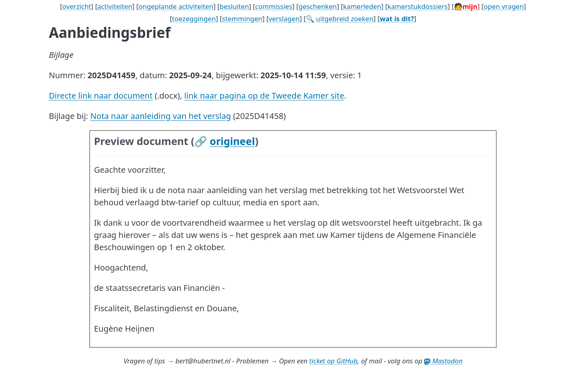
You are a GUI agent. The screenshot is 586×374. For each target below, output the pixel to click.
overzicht (76, 6)
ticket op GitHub (333, 360)
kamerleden (362, 6)
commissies (273, 6)
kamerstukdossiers (417, 6)
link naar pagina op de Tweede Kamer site (264, 95)
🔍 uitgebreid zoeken (340, 18)
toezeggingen (194, 18)
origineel (232, 141)
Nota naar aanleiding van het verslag (160, 115)
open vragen (503, 6)
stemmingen (242, 18)
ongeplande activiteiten (175, 6)
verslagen (284, 18)
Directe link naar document (101, 95)
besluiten (234, 6)
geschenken (317, 6)
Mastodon (443, 360)
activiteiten (114, 6)
